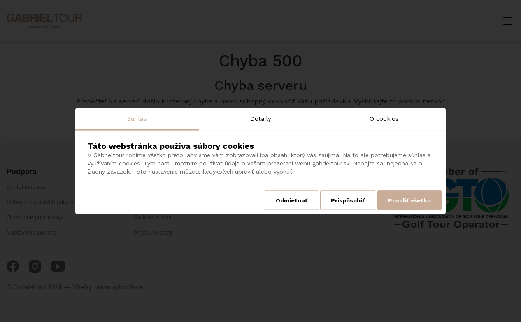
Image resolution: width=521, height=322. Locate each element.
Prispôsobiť (348, 200)
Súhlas (137, 118)
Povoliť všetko (409, 200)
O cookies (384, 118)
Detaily (260, 118)
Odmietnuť (291, 200)
